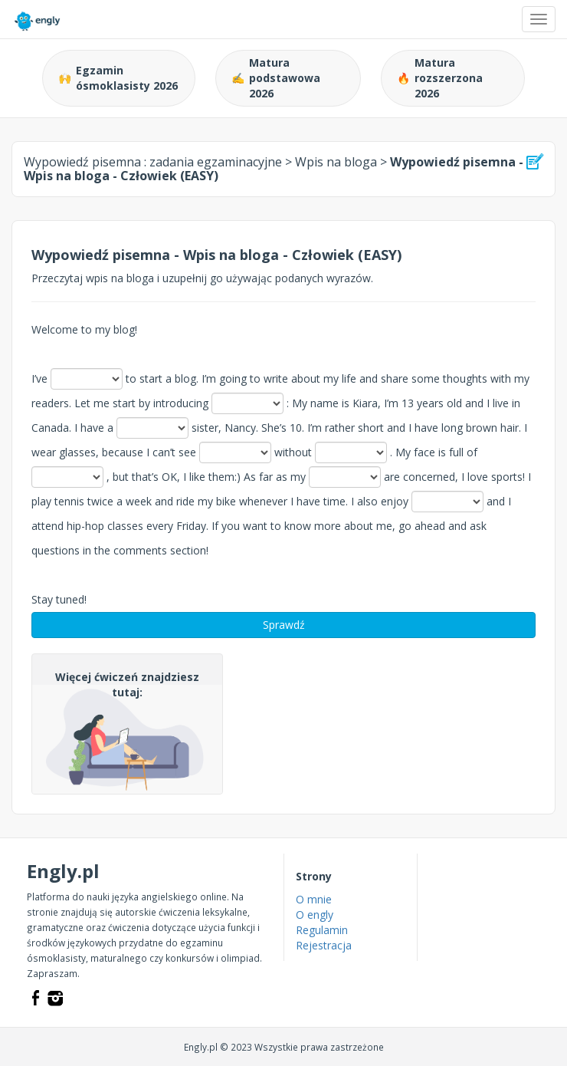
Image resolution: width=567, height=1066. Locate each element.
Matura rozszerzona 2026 (440, 77)
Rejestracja (324, 945)
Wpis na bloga (336, 161)
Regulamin (322, 930)
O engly (314, 914)
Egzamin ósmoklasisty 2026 (118, 78)
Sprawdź (284, 624)
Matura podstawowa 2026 (275, 77)
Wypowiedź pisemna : (153, 161)
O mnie (314, 899)
